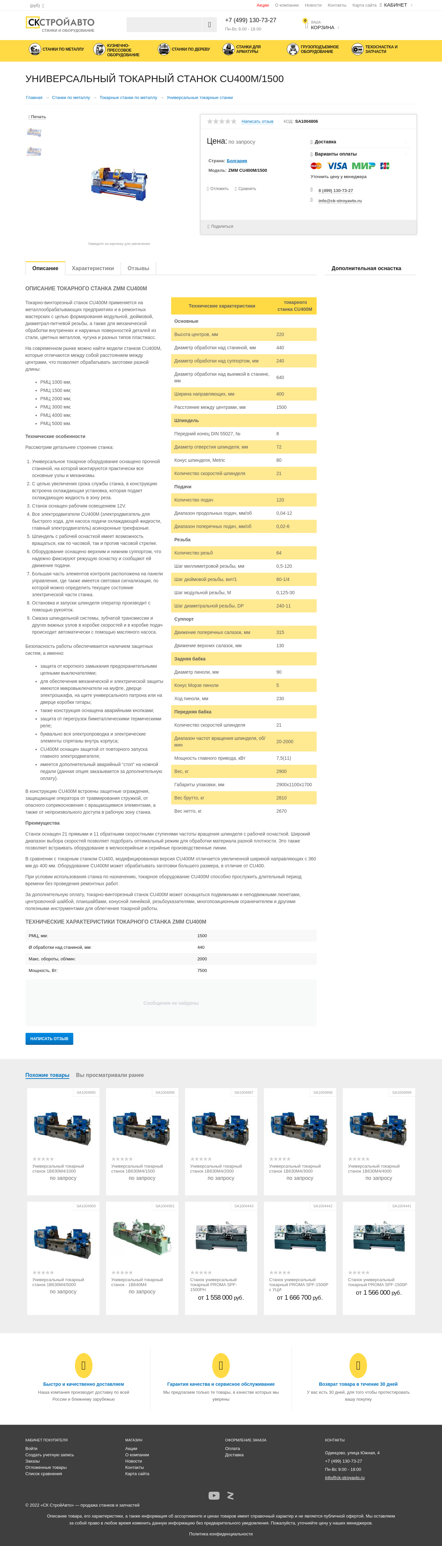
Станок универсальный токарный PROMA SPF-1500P (378, 1282)
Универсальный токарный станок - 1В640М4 (137, 1282)
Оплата (232, 1448)
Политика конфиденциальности (221, 1533)
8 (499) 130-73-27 (336, 190)
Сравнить (247, 188)
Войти (31, 1448)
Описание (45, 268)
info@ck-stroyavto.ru (340, 200)
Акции (263, 5)
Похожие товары (48, 1075)
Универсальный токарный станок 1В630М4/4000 (374, 1169)
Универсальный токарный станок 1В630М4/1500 (137, 1169)
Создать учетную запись (50, 1454)
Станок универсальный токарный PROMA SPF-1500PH (213, 1284)
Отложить (220, 188)
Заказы (33, 1461)
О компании (287, 5)
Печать (37, 116)
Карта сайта (364, 5)
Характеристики (93, 268)
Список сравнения (44, 1473)
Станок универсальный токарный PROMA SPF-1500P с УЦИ (298, 1284)
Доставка (234, 1454)
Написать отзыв (258, 121)
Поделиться (219, 226)
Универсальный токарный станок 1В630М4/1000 (58, 1169)
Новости (313, 5)
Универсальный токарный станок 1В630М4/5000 (58, 1282)
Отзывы (138, 268)
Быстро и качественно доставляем (83, 1384)
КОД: (289, 121)
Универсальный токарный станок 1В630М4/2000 (216, 1169)
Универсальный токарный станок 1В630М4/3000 (295, 1169)
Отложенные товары (46, 1467)
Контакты (337, 5)
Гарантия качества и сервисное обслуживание (221, 1384)
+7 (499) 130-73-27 (251, 20)
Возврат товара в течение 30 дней (358, 1384)
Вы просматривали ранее (110, 1075)
